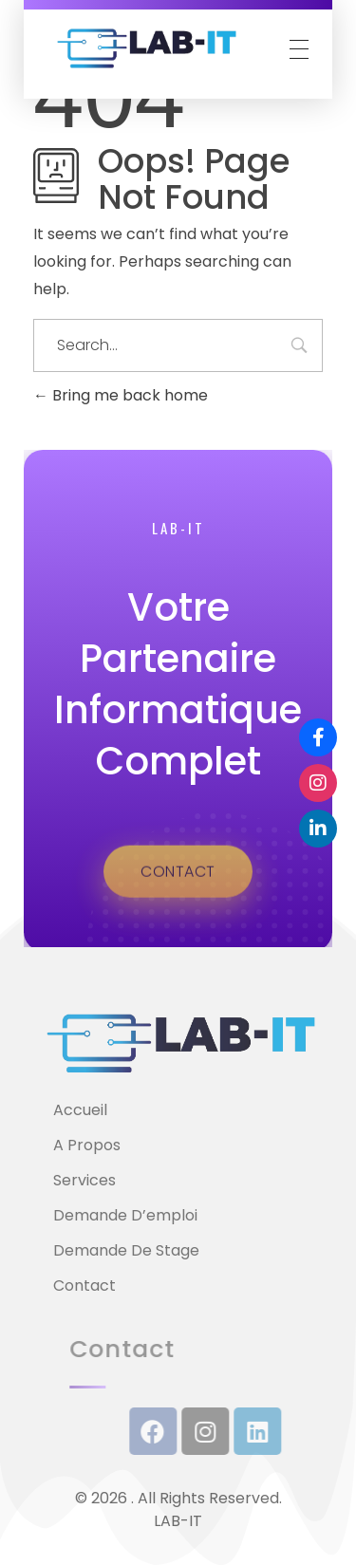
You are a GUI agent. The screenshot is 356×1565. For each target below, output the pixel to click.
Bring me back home (120, 395)
